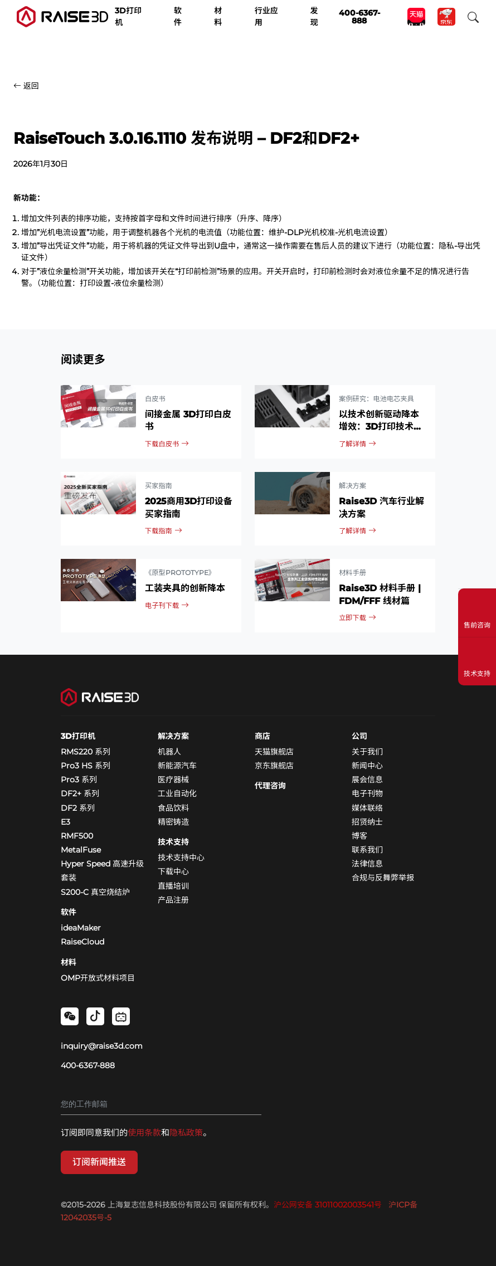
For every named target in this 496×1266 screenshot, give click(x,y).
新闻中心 (367, 766)
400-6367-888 (88, 1065)
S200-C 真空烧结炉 (95, 892)
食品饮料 (173, 808)
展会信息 (367, 780)
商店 (262, 736)
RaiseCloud (82, 942)
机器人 (169, 752)
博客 (359, 836)
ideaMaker (81, 928)
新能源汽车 (177, 766)
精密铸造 (173, 822)
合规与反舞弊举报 (383, 878)
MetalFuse (81, 850)
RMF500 (77, 836)
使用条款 (144, 1132)
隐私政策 (186, 1132)
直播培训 (173, 886)
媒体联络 (367, 808)
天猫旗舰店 (274, 752)
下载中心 (173, 871)
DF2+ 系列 (80, 793)
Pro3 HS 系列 (85, 766)
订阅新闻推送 (99, 1162)
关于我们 (367, 752)
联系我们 (367, 850)
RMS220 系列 (85, 752)
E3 (65, 822)
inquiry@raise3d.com (102, 1046)
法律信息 (367, 864)
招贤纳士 (367, 822)
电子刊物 (367, 793)
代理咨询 (270, 786)
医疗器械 (173, 780)
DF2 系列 (78, 808)
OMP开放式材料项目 (98, 978)
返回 (26, 86)
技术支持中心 (181, 858)
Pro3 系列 (79, 780)
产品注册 (173, 900)
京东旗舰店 (274, 766)
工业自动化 (177, 793)
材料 (68, 962)
